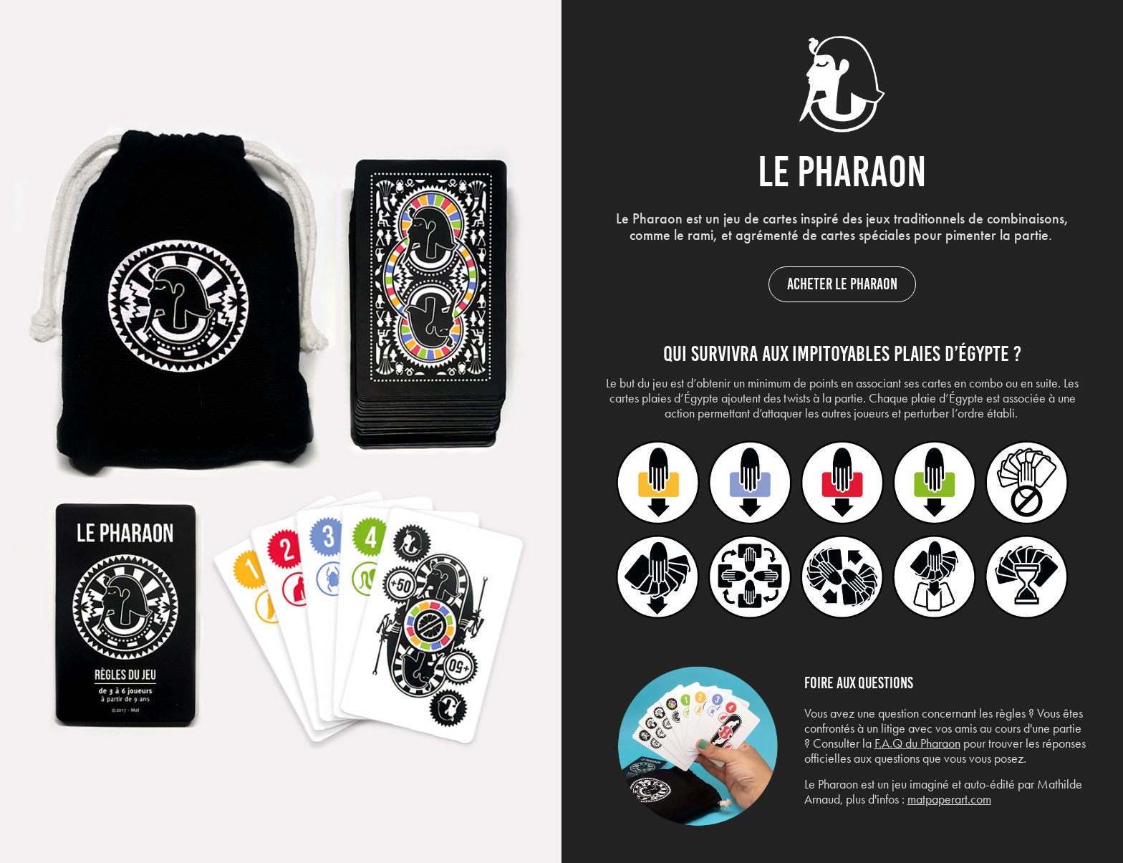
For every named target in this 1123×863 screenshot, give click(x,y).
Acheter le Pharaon (842, 284)
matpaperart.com (949, 799)
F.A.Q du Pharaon (917, 743)
